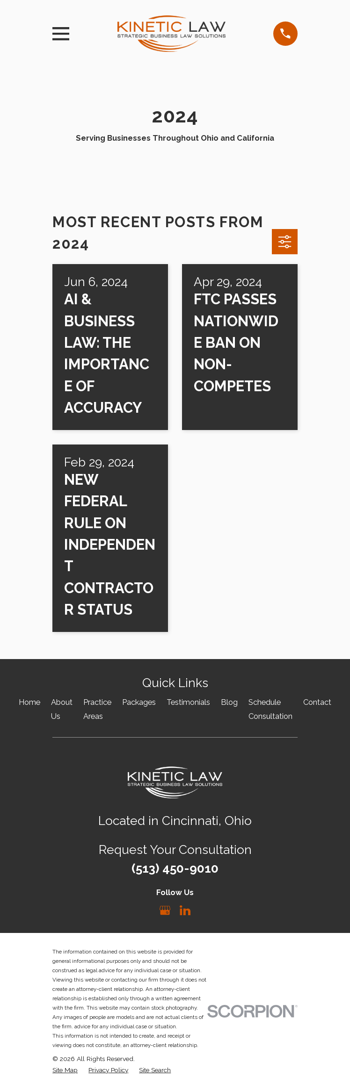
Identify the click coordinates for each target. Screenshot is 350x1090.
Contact (317, 702)
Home (29, 702)
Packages (139, 702)
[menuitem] (65, 1070)
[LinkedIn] (185, 910)
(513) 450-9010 (175, 868)
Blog (229, 702)
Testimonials (188, 702)
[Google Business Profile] (165, 910)
